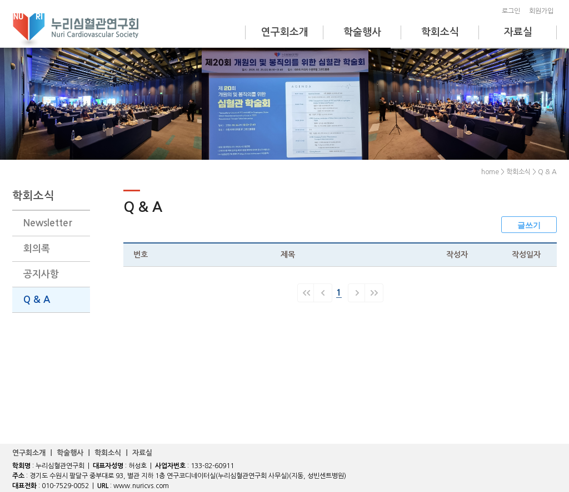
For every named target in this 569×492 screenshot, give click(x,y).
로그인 (512, 11)
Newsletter (47, 223)
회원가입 (543, 11)
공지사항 (41, 274)
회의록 (36, 248)
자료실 (518, 32)
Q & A (36, 300)
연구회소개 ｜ (34, 453)
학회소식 (440, 32)
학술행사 (362, 32)
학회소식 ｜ (113, 453)
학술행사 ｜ (75, 453)
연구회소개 (284, 32)
